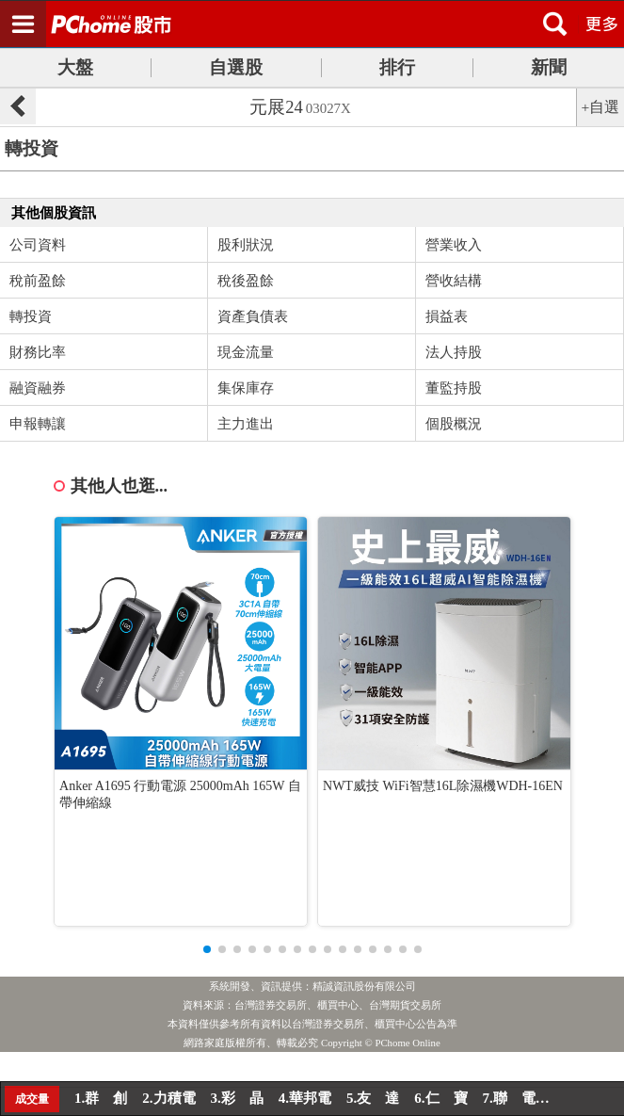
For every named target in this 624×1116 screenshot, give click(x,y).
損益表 (446, 316)
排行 (397, 67)
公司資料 (37, 244)
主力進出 (245, 423)
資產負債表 (252, 316)
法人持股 (453, 352)
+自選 (601, 107)
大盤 (75, 67)
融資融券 (37, 388)
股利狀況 (245, 244)
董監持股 (453, 388)
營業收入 (453, 244)
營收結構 (453, 280)
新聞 (549, 67)
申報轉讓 (37, 423)
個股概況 (453, 423)
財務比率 (37, 352)
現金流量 (245, 352)
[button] (207, 949)
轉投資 (30, 316)
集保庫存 (245, 388)
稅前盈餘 (37, 280)
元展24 (300, 107)
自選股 (236, 67)
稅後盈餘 (245, 280)
